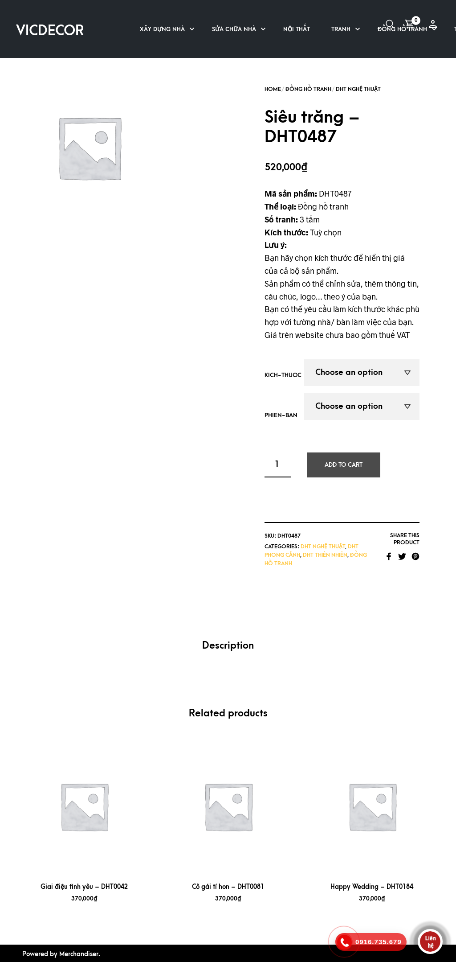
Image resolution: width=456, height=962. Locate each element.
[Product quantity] (278, 464)
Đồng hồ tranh (308, 89)
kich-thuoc (283, 375)
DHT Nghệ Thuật (358, 89)
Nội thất (296, 29)
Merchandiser (78, 954)
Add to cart (343, 464)
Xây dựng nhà (162, 29)
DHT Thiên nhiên (325, 555)
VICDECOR (50, 31)
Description (228, 645)
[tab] (228, 646)
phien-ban (281, 415)
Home (273, 89)
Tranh (340, 29)
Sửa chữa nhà (234, 29)
